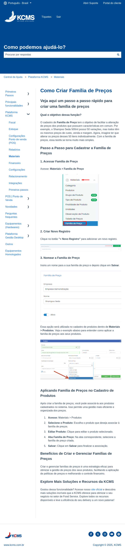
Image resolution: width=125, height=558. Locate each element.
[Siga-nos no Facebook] (91, 534)
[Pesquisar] (118, 55)
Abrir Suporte (90, 3)
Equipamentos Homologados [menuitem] (13, 252)
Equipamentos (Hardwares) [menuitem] (13, 225)
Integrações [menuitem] (15, 183)
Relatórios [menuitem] (14, 149)
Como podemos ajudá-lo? (35, 47)
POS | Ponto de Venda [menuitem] (14, 198)
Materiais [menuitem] (14, 156)
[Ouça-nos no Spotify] (118, 534)
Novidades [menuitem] (11, 206)
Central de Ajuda (13, 77)
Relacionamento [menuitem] (18, 176)
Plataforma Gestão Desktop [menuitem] (14, 236)
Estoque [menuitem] (13, 129)
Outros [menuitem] (9, 244)
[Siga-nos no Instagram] (104, 534)
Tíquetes (46, 16)
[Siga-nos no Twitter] (97, 534)
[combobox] (59, 55)
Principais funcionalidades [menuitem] (14, 104)
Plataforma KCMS (38, 77)
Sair (58, 16)
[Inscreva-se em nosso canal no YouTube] (111, 534)
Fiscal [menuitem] (12, 122)
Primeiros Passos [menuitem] (10, 93)
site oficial (96, 489)
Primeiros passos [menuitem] (18, 189)
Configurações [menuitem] (17, 169)
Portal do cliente (112, 3)
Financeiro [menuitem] (15, 163)
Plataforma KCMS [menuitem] (11, 114)
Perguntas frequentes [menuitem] (11, 215)
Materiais (59, 77)
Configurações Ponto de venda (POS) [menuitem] (17, 139)
